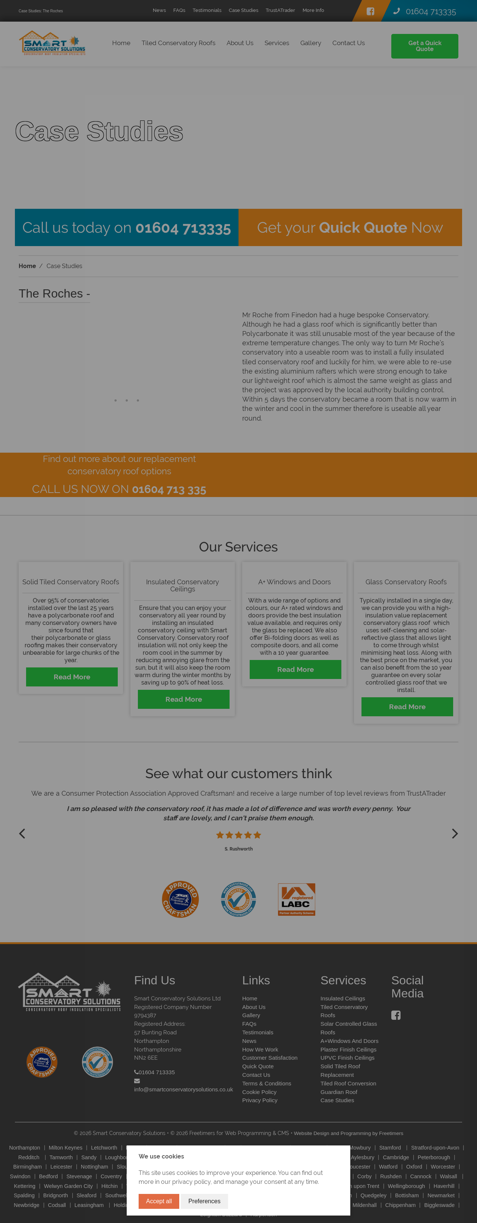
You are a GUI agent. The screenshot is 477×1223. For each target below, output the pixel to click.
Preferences (204, 1201)
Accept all (159, 1201)
